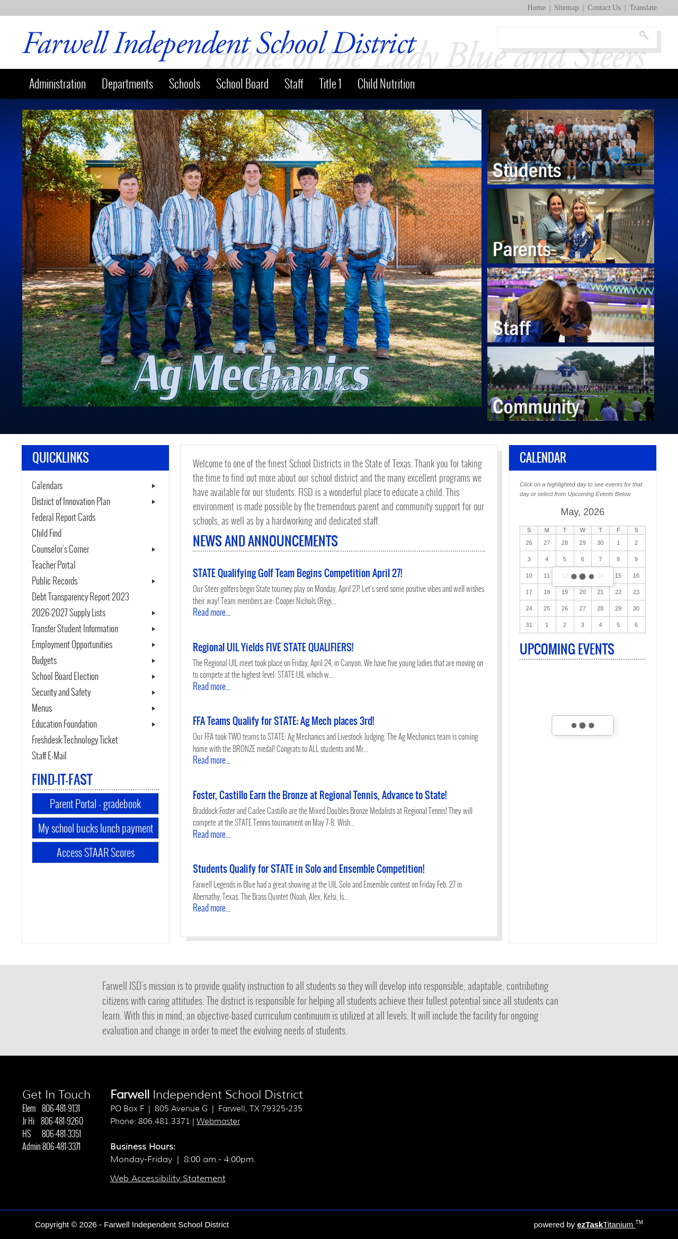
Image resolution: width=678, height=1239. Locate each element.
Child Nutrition (386, 83)
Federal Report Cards (63, 517)
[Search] (567, 37)
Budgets (44, 660)
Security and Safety (61, 692)
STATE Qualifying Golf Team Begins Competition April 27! (297, 573)
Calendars (47, 486)
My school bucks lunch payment (95, 828)
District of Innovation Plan (71, 501)
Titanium (606, 1224)
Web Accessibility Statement (168, 1178)
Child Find (46, 533)
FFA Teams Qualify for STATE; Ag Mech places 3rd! (283, 721)
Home (537, 8)
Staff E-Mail (62, 756)
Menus (42, 708)
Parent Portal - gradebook (95, 803)
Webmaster (218, 1121)
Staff (294, 83)
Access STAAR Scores (108, 853)
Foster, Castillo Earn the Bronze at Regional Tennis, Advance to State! (320, 795)
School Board (242, 83)
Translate (643, 8)
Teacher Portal (66, 565)
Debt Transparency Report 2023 (95, 597)
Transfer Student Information (75, 629)
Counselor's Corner (60, 549)
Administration (57, 83)
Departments (127, 83)
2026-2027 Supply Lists (68, 613)
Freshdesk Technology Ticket (88, 740)
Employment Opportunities (72, 645)
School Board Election (65, 676)
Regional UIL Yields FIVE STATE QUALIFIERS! (273, 647)
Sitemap (567, 8)
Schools (184, 83)
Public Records (54, 581)
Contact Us (604, 8)
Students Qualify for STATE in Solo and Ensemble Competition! (308, 869)
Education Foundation (64, 724)
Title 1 (330, 83)
